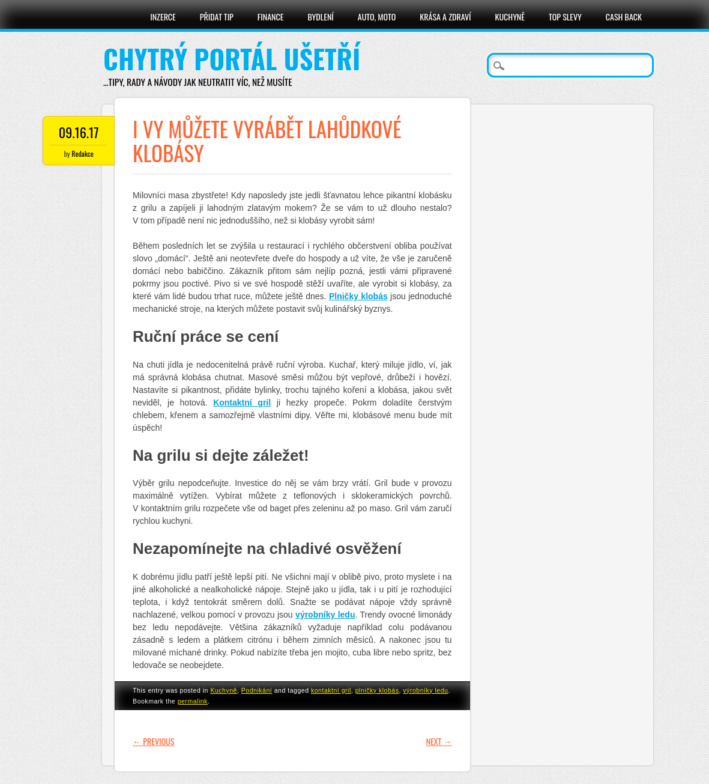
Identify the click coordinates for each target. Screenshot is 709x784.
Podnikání (256, 690)
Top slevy (565, 16)
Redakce (82, 153)
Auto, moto (377, 16)
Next (439, 741)
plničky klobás (377, 690)
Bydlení (320, 16)
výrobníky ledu (425, 690)
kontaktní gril (331, 690)
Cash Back (624, 16)
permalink (193, 701)
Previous (153, 741)
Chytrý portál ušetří (231, 58)
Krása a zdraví (445, 16)
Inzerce (163, 16)
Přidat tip (217, 16)
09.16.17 (79, 132)
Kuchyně (510, 16)
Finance (271, 16)
